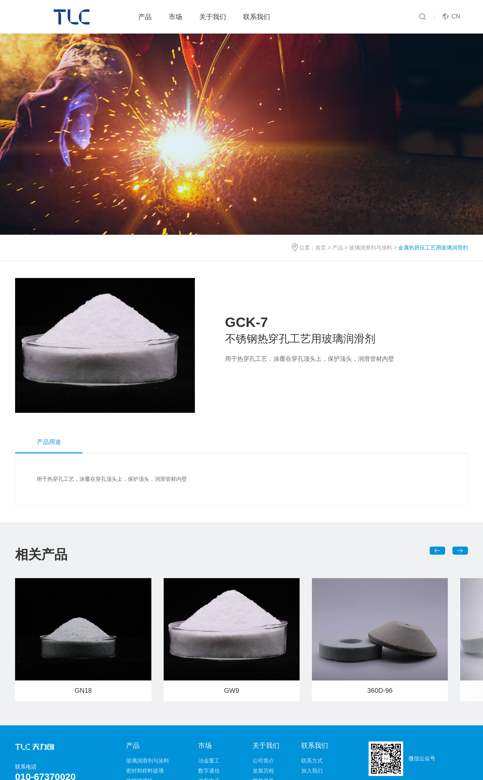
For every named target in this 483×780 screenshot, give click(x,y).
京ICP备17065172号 (314, 769)
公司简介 (263, 680)
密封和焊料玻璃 (145, 690)
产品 (145, 16)
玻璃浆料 (137, 711)
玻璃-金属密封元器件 (151, 731)
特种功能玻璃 (142, 721)
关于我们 (212, 16)
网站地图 (209, 759)
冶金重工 (209, 680)
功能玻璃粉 (139, 701)
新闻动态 (263, 711)
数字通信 (209, 690)
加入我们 (312, 690)
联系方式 (312, 680)
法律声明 (241, 759)
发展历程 (263, 690)
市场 (175, 16)
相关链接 (273, 759)
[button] (437, 470)
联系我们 (256, 16)
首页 (320, 168)
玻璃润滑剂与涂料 (370, 168)
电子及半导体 (214, 711)
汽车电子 (209, 701)
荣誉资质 (263, 701)
